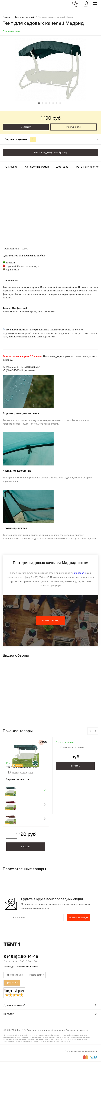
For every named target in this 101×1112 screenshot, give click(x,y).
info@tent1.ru (80, 573)
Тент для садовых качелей (22, 766)
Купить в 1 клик (73, 127)
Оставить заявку (50, 620)
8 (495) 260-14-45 (21, 956)
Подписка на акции (78, 917)
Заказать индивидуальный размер (50, 152)
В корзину (26, 127)
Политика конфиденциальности (81, 1051)
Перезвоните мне (14, 975)
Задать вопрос (36, 975)
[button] (39, 103)
